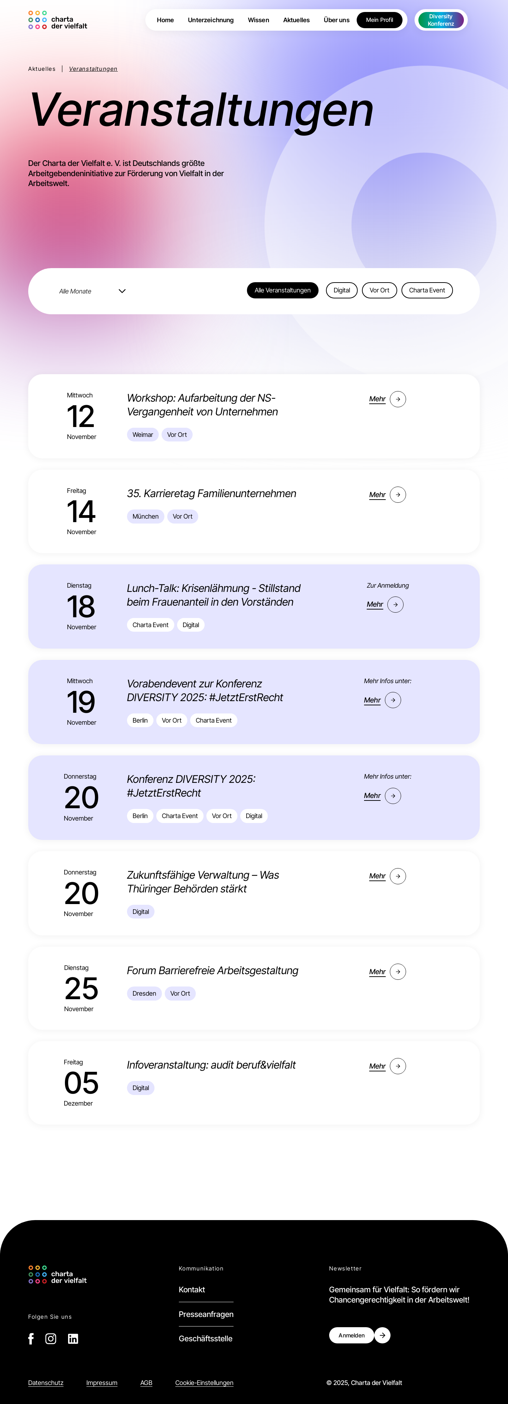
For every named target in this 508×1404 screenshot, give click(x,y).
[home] (59, 20)
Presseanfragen (206, 1314)
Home (165, 20)
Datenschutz (46, 1382)
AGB (146, 1382)
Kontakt (192, 1289)
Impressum (101, 1382)
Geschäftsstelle (205, 1338)
